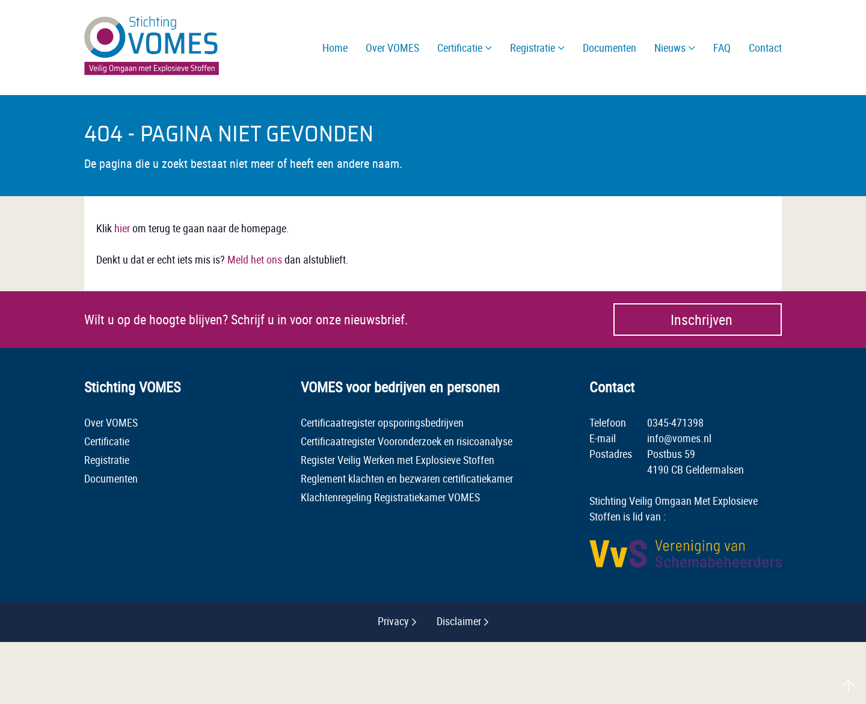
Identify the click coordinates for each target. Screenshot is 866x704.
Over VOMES (111, 422)
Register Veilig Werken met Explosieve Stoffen (397, 459)
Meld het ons (254, 259)
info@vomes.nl (679, 438)
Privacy (393, 621)
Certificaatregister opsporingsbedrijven (382, 422)
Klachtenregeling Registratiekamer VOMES (390, 497)
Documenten (111, 478)
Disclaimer (459, 621)
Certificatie (106, 441)
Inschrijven (701, 319)
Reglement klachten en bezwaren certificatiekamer (407, 478)
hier (122, 228)
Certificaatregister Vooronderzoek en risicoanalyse (406, 441)
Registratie (106, 459)
